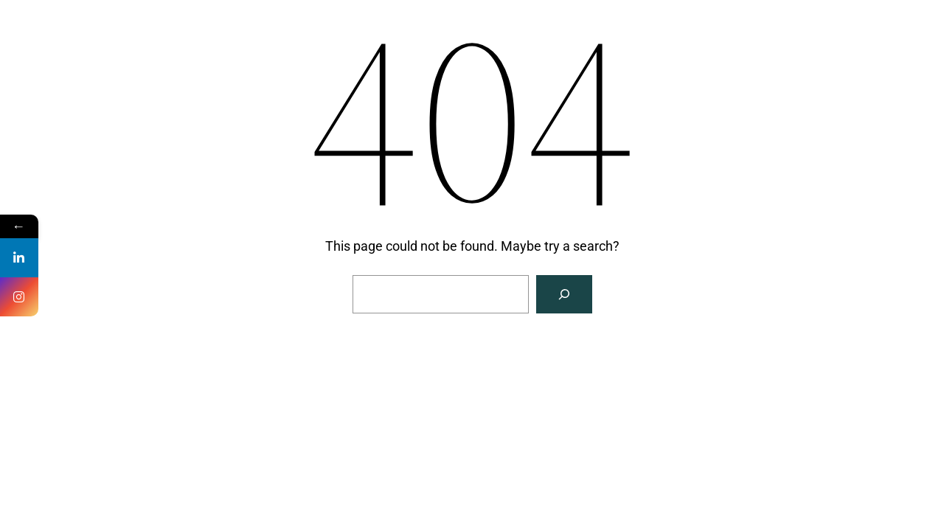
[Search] (564, 294)
